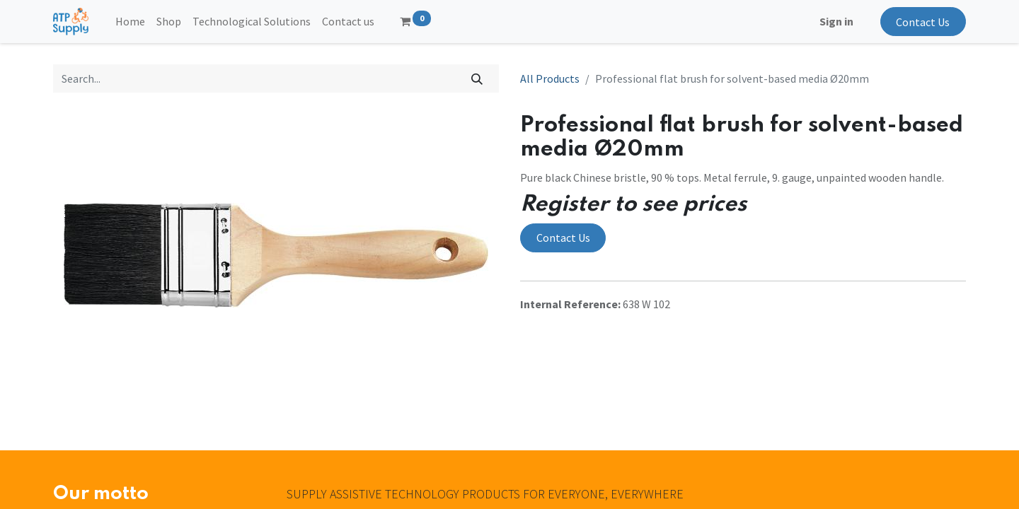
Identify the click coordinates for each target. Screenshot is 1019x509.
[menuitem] (130, 21)
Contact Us (923, 22)
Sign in (836, 21)
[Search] (477, 78)
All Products (550, 78)
